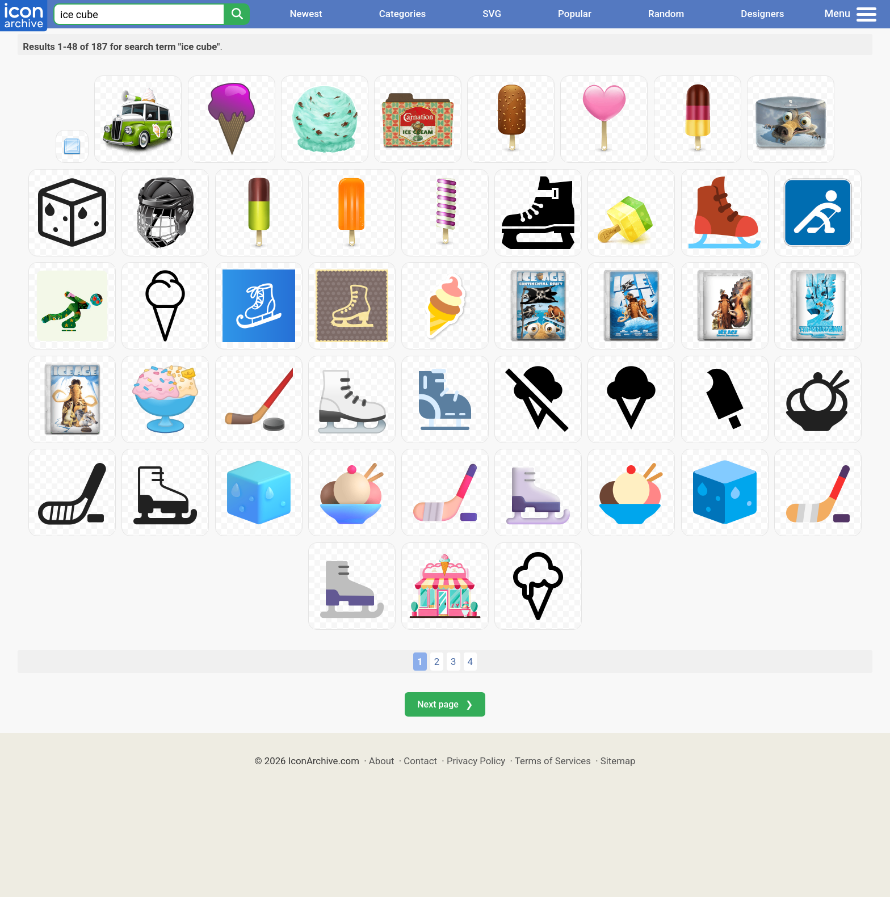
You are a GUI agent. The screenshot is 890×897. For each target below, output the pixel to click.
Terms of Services (553, 761)
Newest (305, 13)
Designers (762, 13)
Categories (402, 13)
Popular (574, 13)
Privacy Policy (476, 761)
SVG (491, 13)
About (381, 761)
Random (666, 13)
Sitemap (618, 761)
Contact (420, 761)
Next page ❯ (444, 704)
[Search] (237, 14)
